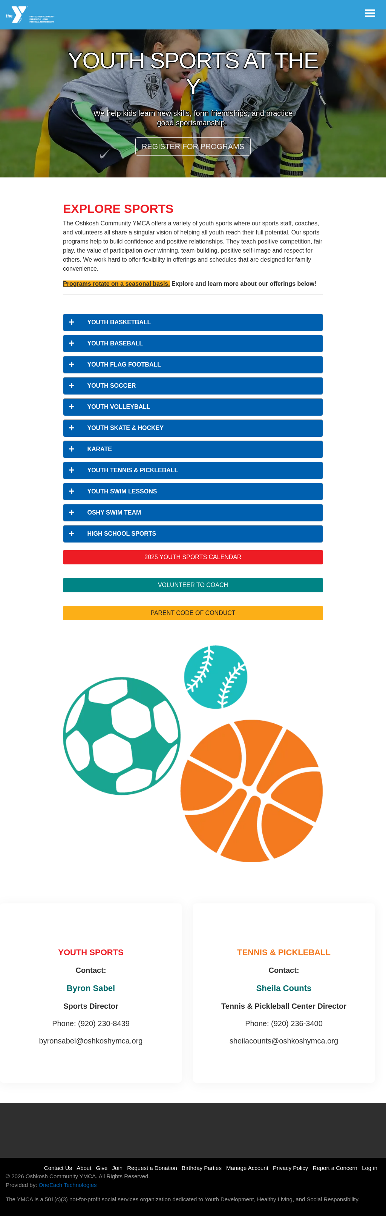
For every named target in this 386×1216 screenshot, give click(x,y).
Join (117, 1168)
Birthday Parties (202, 1168)
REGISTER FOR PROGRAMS (193, 146)
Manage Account (247, 1168)
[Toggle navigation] (370, 13)
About (84, 1168)
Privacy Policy (290, 1168)
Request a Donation (152, 1168)
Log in (369, 1168)
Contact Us (58, 1168)
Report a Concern (335, 1168)
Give (102, 1168)
